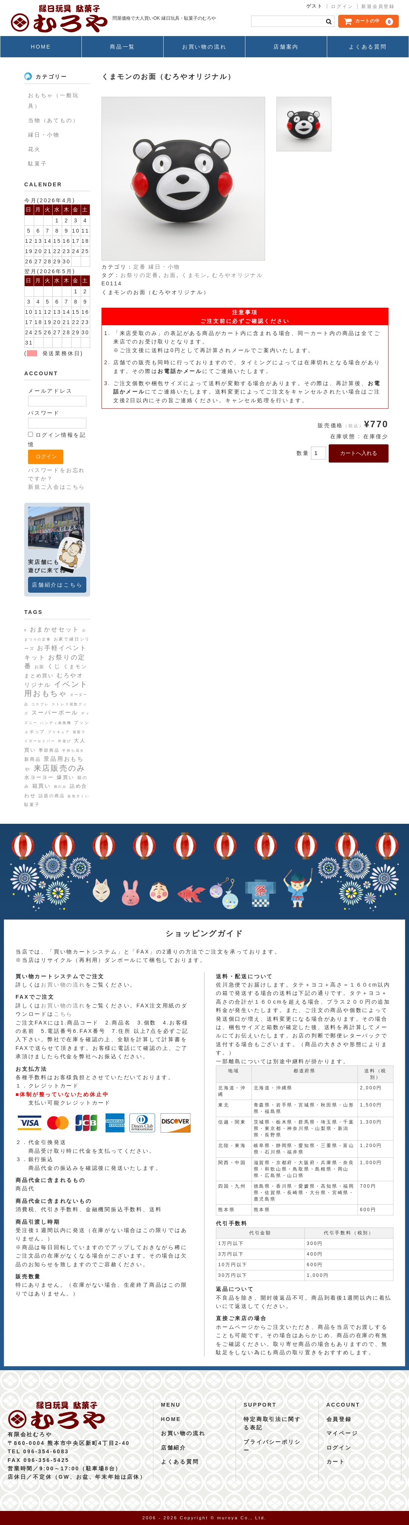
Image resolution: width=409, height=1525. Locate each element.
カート (335, 1462)
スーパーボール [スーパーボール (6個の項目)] (55, 712)
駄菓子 (37, 164)
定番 (139, 267)
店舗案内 (286, 47)
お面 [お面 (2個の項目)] (39, 666)
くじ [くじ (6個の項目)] (54, 666)
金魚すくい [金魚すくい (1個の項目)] (78, 796)
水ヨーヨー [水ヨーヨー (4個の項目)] (39, 777)
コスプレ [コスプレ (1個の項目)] (40, 704)
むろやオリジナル (237, 275)
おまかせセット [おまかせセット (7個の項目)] (55, 629)
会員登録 (339, 1419)
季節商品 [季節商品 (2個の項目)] (49, 750)
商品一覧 (122, 47)
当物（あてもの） (53, 120)
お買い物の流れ (204, 47)
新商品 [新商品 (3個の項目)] (32, 759)
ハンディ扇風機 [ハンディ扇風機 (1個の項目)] (56, 723)
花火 (34, 149)
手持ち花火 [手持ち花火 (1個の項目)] (73, 750)
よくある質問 (368, 47)
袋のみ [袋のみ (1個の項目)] (60, 786)
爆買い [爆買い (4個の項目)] (66, 777)
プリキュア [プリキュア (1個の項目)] (59, 732)
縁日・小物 (164, 267)
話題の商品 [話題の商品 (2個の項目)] (52, 795)
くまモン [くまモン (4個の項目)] (75, 666)
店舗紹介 (173, 1448)
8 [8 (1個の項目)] (25, 630)
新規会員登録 (378, 6)
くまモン (194, 275)
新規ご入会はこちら (56, 487)
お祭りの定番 (139, 275)
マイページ (342, 1433)
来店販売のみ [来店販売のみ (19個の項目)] (60, 768)
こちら (63, 1014)
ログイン (342, 6)
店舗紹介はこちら (57, 585)
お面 (170, 275)
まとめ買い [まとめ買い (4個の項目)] (39, 675)
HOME (41, 47)
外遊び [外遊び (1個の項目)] (64, 741)
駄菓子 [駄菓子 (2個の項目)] (32, 804)
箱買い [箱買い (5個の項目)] (41, 786)
